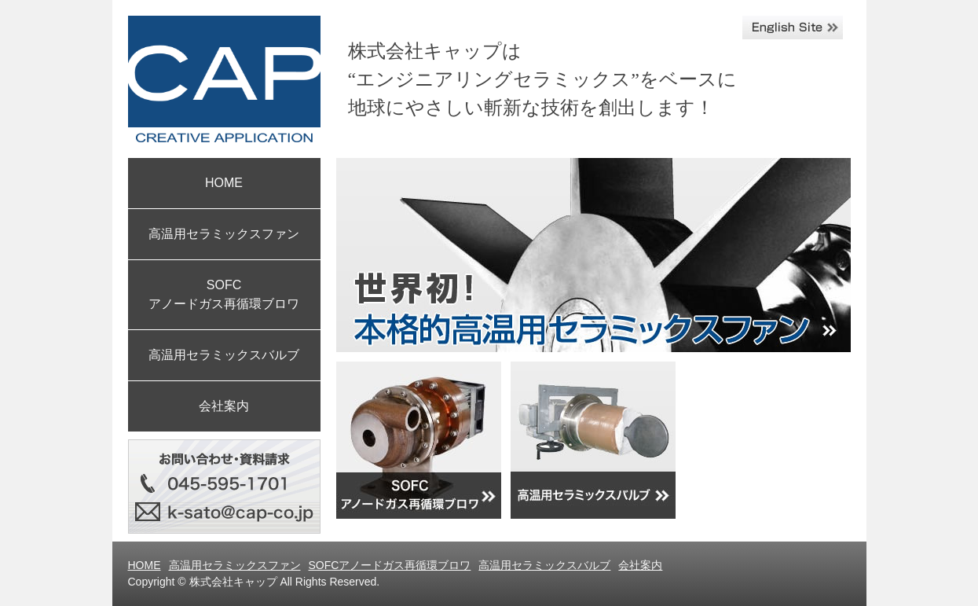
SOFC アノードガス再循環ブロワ (223, 294)
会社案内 (224, 406)
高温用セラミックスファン (223, 234)
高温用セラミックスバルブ (223, 355)
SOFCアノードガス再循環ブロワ (390, 565)
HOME (224, 182)
